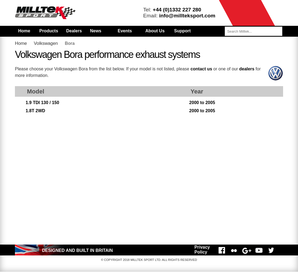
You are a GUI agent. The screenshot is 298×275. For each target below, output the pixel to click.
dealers (246, 69)
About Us (155, 31)
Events (125, 31)
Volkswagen (46, 43)
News (95, 31)
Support (182, 31)
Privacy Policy (202, 249)
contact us (201, 69)
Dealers (74, 31)
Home (24, 31)
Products (48, 31)
